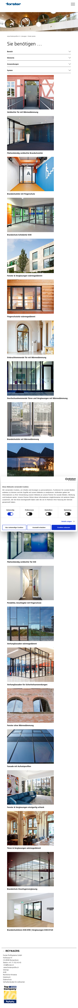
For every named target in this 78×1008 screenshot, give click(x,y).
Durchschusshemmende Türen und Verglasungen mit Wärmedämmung (37, 398)
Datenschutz (7, 979)
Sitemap (6, 970)
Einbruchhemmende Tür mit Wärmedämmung (26, 357)
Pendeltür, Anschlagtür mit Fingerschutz (24, 603)
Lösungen (24, 36)
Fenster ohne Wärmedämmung (20, 725)
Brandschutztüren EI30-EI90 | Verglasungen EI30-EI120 (30, 930)
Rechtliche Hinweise (10, 975)
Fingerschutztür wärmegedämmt (21, 316)
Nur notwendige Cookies (14, 527)
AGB (4, 972)
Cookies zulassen (63, 527)
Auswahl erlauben (39, 527)
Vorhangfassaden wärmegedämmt (22, 643)
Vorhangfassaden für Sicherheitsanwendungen (27, 684)
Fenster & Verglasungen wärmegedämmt (24, 276)
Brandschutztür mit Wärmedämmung (23, 439)
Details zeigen (66, 521)
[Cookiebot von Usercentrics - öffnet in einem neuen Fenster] (67, 479)
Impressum (6, 977)
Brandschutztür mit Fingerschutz (21, 194)
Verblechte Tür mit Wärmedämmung (22, 112)
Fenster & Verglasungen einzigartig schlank (25, 807)
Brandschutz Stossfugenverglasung (22, 889)
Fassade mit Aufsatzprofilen (19, 766)
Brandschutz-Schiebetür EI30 (19, 235)
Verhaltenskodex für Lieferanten (14, 982)
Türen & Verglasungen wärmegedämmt (24, 848)
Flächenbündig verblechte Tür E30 (21, 562)
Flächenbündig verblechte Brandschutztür (25, 153)
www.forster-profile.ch (13, 36)
